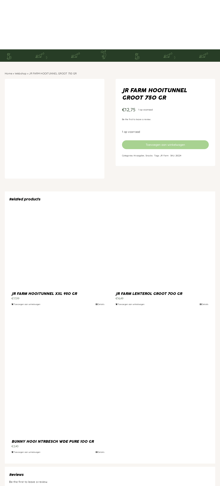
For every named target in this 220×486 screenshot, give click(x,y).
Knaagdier (139, 139)
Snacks (149, 139)
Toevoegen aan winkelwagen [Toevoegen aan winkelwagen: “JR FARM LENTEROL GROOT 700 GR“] (131, 288)
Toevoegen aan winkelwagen (165, 128)
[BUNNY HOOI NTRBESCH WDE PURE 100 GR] (58, 359)
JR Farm (164, 139)
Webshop (21, 57)
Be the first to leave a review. (136, 103)
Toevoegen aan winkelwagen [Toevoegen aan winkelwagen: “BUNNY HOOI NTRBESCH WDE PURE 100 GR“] (27, 436)
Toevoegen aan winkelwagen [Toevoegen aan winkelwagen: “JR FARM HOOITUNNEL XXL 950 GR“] (27, 288)
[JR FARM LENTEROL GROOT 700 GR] (162, 232)
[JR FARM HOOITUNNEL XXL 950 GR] (58, 232)
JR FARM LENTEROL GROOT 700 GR (149, 277)
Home (8, 57)
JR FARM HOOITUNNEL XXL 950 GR (44, 277)
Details (101, 288)
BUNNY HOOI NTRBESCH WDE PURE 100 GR (53, 425)
